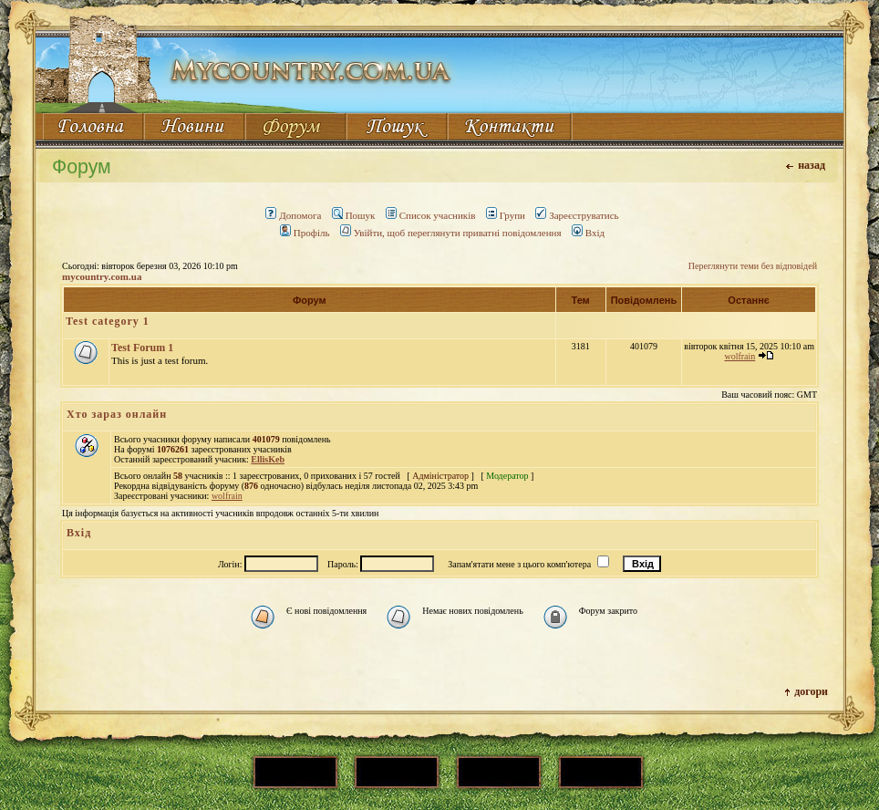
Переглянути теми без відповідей (752, 266)
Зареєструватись (576, 215)
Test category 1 (108, 321)
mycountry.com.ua (101, 276)
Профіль (305, 232)
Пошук (354, 215)
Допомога (293, 215)
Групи (505, 215)
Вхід (588, 232)
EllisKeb (267, 459)
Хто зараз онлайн (117, 414)
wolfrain (739, 356)
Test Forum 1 (142, 347)
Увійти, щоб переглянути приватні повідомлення (451, 232)
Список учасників (431, 215)
